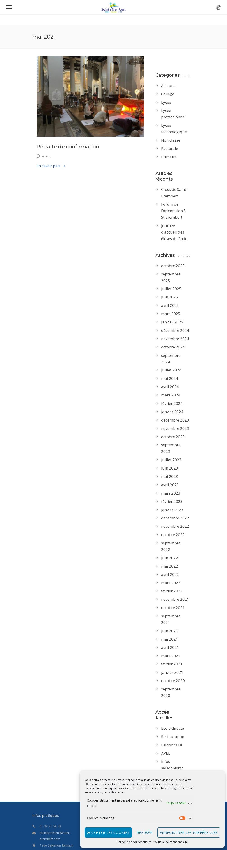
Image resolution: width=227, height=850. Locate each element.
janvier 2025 (174, 315)
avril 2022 (172, 548)
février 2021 (174, 631)
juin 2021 (171, 598)
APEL (167, 708)
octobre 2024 (175, 340)
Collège (169, 93)
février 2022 (174, 565)
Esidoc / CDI (173, 700)
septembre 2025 (178, 274)
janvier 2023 (174, 490)
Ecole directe (174, 683)
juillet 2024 (173, 357)
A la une (170, 85)
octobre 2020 (175, 648)
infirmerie (172, 739)
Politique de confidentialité (134, 842)
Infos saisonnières (174, 720)
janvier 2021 (174, 639)
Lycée (168, 102)
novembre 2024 (177, 332)
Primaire (171, 156)
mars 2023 (173, 473)
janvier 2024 (174, 398)
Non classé (173, 140)
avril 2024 (172, 373)
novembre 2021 (177, 573)
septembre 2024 (178, 348)
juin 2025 (171, 290)
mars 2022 (173, 556)
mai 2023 (171, 457)
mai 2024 (171, 365)
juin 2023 (171, 448)
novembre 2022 (177, 506)
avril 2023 (172, 465)
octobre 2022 (175, 515)
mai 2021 (171, 606)
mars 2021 (173, 623)
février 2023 (174, 481)
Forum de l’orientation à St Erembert (177, 211)
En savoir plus (44, 170)
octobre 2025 (175, 265)
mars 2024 (173, 382)
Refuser (145, 832)
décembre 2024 (177, 323)
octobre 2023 (175, 423)
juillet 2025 (173, 282)
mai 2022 (171, 540)
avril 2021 (172, 614)
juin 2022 (171, 531)
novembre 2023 (177, 415)
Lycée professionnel (175, 114)
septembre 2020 (178, 656)
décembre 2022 (177, 498)
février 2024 (174, 390)
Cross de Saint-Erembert (176, 193)
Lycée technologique (176, 128)
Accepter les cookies (108, 832)
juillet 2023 (173, 440)
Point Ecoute (174, 731)
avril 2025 (172, 299)
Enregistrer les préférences (189, 832)
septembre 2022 (178, 523)
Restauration (174, 691)
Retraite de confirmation (63, 151)
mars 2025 (173, 307)
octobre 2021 (175, 581)
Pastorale (171, 148)
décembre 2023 (177, 407)
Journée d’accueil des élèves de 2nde (176, 232)
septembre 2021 (178, 590)
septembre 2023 (178, 432)
